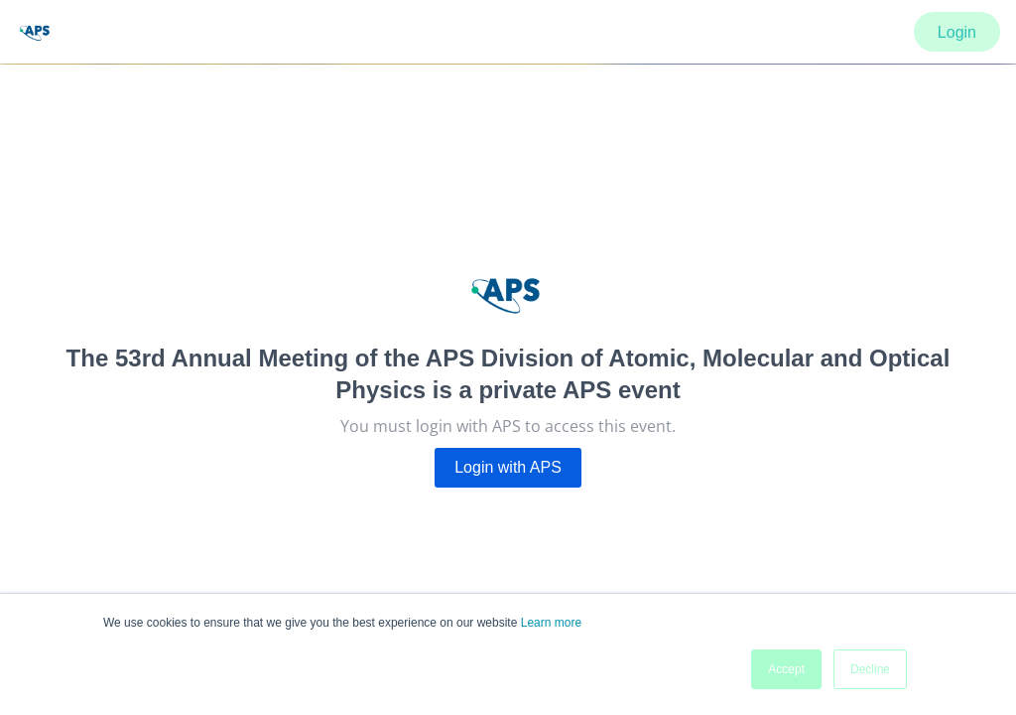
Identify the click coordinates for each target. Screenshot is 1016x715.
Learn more (551, 623)
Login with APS (508, 467)
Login (957, 32)
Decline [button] (870, 669)
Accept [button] (786, 669)
